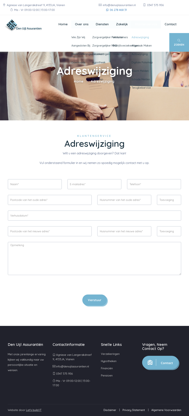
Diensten (102, 24)
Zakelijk (122, 24)
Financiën (107, 368)
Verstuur (94, 300)
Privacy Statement (134, 410)
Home (63, 24)
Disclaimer (110, 410)
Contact (170, 24)
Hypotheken (108, 361)
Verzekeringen (110, 354)
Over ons (81, 24)
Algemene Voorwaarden (166, 410)
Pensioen (107, 375)
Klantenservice (146, 24)
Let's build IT (34, 410)
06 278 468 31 (116, 10)
